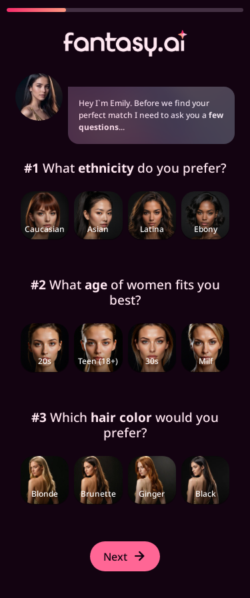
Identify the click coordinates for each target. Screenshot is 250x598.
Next (125, 556)
